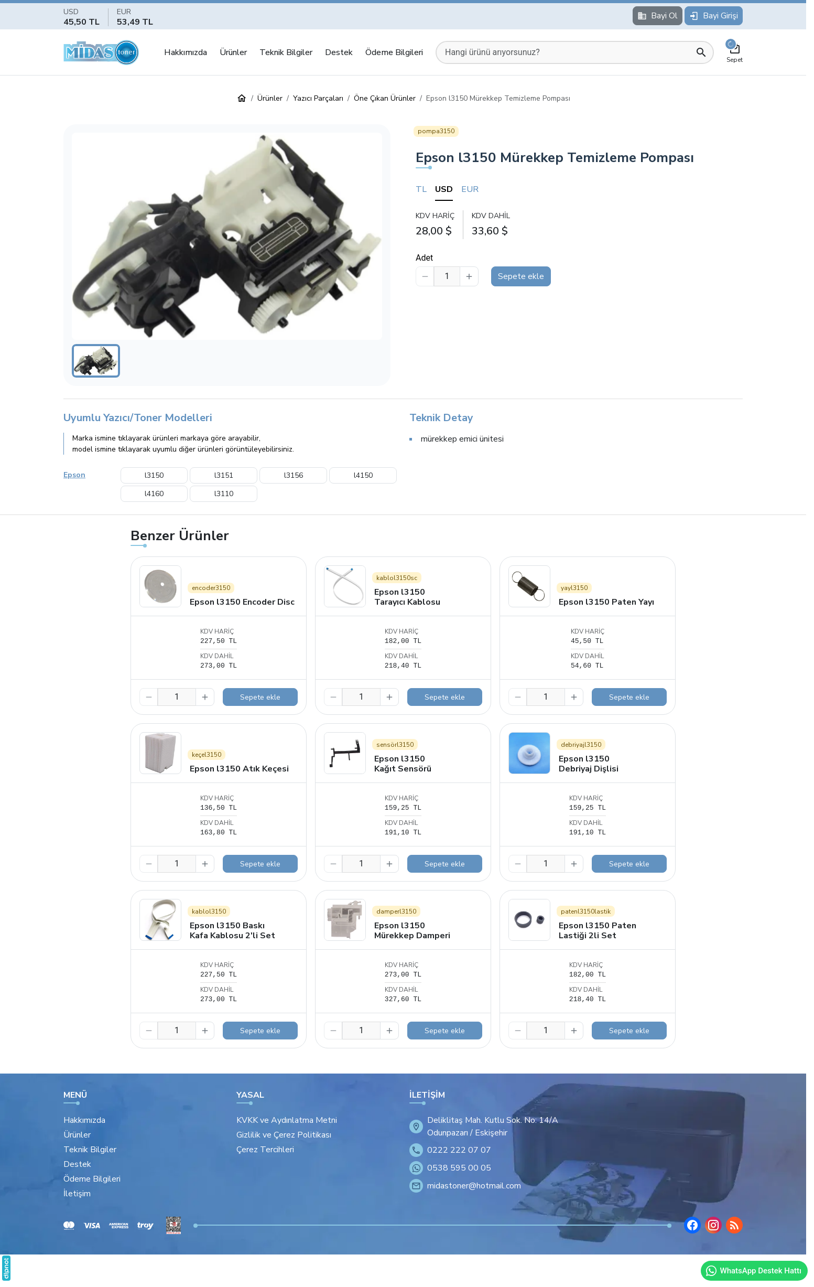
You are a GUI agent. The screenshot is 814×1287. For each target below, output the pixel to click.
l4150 (363, 475)
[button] (227, 236)
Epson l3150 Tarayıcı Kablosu (407, 597)
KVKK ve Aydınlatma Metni (286, 1120)
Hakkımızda (185, 52)
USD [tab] (444, 189)
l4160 (154, 494)
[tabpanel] (579, 224)
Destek (339, 52)
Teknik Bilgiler (285, 52)
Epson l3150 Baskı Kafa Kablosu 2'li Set (232, 930)
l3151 (223, 475)
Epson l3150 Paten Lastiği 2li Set (597, 930)
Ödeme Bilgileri (394, 52)
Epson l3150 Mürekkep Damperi (412, 930)
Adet (424, 258)
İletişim (77, 1193)
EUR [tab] (470, 189)
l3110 (223, 494)
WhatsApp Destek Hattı (753, 1270)
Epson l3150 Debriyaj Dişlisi (588, 764)
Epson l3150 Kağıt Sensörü (402, 764)
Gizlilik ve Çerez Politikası (283, 1135)
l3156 (293, 475)
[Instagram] (713, 1225)
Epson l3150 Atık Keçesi (239, 769)
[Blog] (734, 1225)
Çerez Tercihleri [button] (265, 1149)
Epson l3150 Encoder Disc (242, 602)
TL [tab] (421, 189)
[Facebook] (692, 1225)
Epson (74, 475)
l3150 (154, 475)
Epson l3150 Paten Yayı (606, 602)
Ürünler (233, 52)
